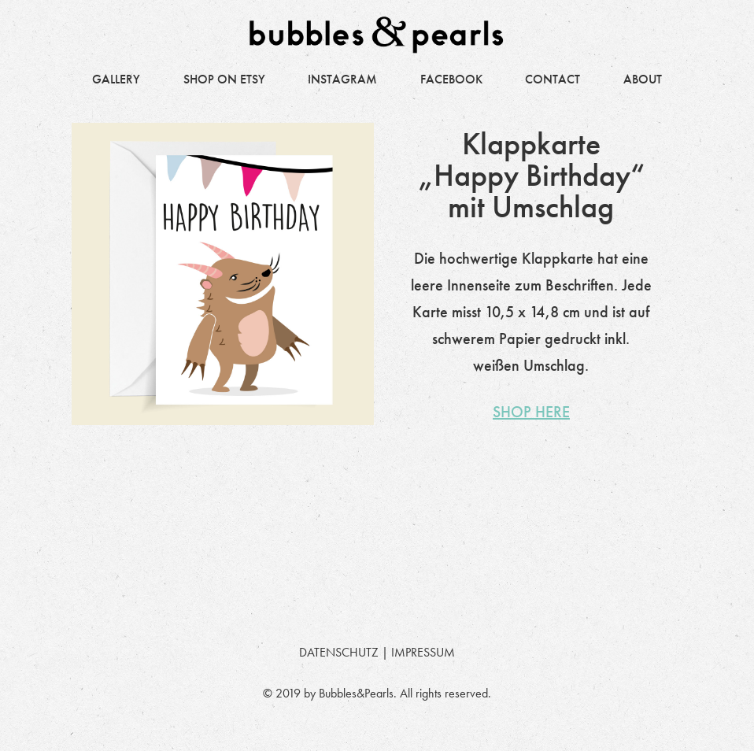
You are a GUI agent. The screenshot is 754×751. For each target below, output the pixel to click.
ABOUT (642, 79)
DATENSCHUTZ (339, 652)
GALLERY (116, 79)
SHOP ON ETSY (224, 79)
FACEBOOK (451, 79)
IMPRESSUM (423, 652)
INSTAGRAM (342, 79)
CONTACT (552, 79)
